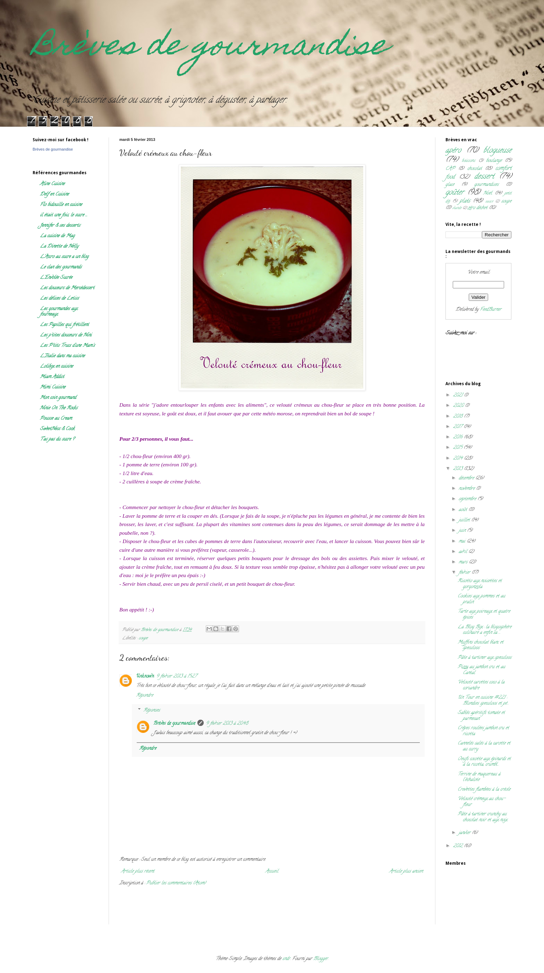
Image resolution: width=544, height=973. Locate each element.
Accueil (271, 871)
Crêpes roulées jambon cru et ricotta (483, 731)
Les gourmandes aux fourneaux (58, 311)
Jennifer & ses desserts (60, 225)
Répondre (144, 695)
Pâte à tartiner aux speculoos (484, 657)
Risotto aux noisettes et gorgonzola (480, 584)
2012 (458, 846)
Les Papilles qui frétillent (64, 325)
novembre (467, 488)
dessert (484, 177)
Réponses (151, 710)
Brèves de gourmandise (210, 48)
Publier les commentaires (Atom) (176, 883)
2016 (458, 437)
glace (449, 184)
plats (465, 201)
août (463, 510)
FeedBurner (490, 309)
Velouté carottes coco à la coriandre (481, 685)
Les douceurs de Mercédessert (67, 288)
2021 (458, 395)
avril (463, 552)
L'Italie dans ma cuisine (62, 356)
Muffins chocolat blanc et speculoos (480, 645)
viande (456, 208)
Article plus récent (137, 871)
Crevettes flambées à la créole (484, 789)
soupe (143, 638)
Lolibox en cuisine (56, 366)
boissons (468, 161)
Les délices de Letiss (59, 298)
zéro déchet (477, 208)
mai (463, 541)
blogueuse (497, 151)
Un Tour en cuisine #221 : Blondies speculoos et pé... (483, 700)
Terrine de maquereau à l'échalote (479, 777)
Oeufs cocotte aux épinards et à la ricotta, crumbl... (484, 762)
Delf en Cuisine (54, 194)
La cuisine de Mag (57, 236)
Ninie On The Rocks (58, 408)
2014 (458, 458)
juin (463, 530)
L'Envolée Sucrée (56, 277)
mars (464, 562)
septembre (468, 499)
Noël (487, 193)
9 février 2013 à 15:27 (176, 676)
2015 (458, 447)
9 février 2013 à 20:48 (227, 723)
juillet (465, 520)
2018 (458, 416)
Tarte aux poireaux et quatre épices (484, 614)
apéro (453, 151)
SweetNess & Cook (57, 429)
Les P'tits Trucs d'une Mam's (67, 345)
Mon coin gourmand (58, 397)
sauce (489, 201)
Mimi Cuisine (52, 387)
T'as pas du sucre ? (57, 439)
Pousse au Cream (56, 418)
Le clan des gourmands (61, 267)
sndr (286, 959)
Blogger (320, 959)
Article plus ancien (406, 871)
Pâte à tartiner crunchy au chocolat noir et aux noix (482, 817)
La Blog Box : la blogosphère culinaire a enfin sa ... (484, 630)
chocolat (474, 168)
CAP (450, 168)
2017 (458, 427)
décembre (467, 478)
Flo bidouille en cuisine (61, 205)
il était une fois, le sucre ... (63, 215)
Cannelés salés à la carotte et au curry (484, 746)
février (465, 572)
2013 (458, 469)
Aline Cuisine (52, 184)
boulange (494, 160)
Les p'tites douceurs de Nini (66, 335)
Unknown (145, 676)
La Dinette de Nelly (59, 246)
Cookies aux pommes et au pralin (481, 599)
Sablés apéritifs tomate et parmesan (481, 715)
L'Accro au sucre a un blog (64, 257)
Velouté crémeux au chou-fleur (481, 802)
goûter (454, 193)
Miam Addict (52, 377)
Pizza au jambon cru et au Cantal (481, 670)
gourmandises (486, 184)
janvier (465, 833)
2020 (459, 405)
